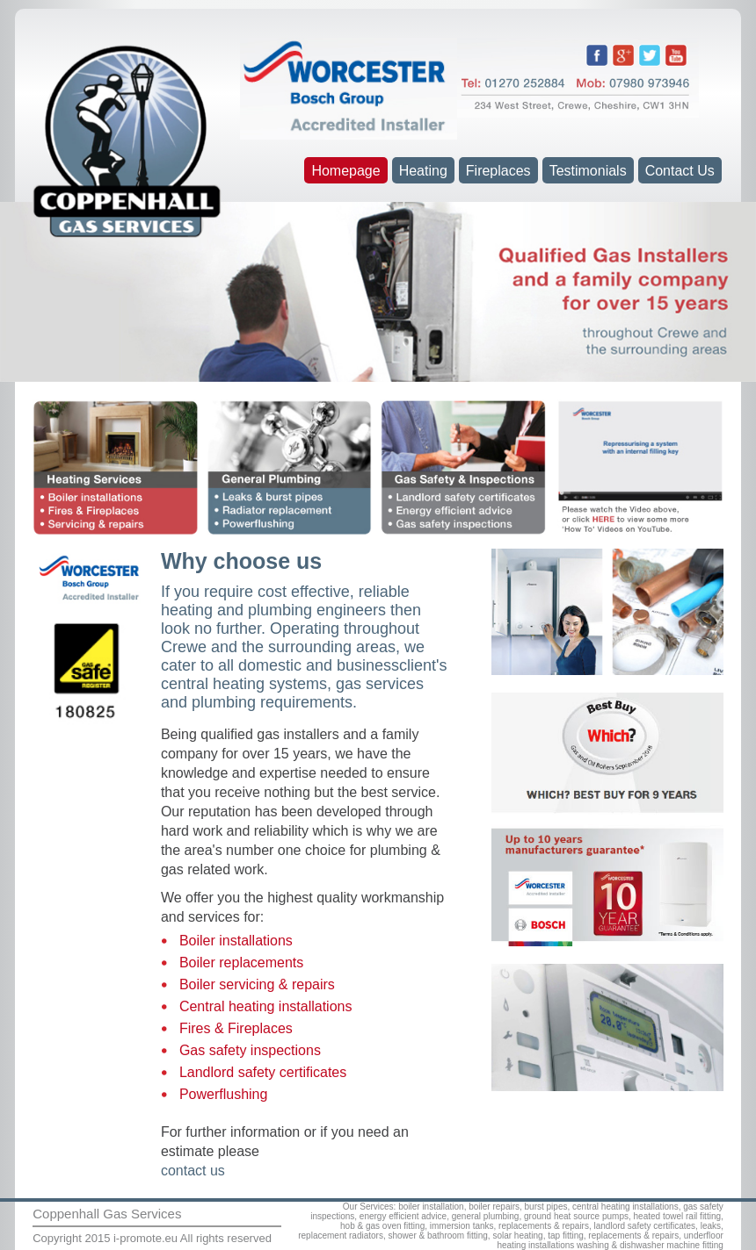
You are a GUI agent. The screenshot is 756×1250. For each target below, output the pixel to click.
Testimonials (588, 170)
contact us (193, 1170)
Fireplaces (498, 170)
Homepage (345, 170)
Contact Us (680, 170)
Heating (423, 170)
